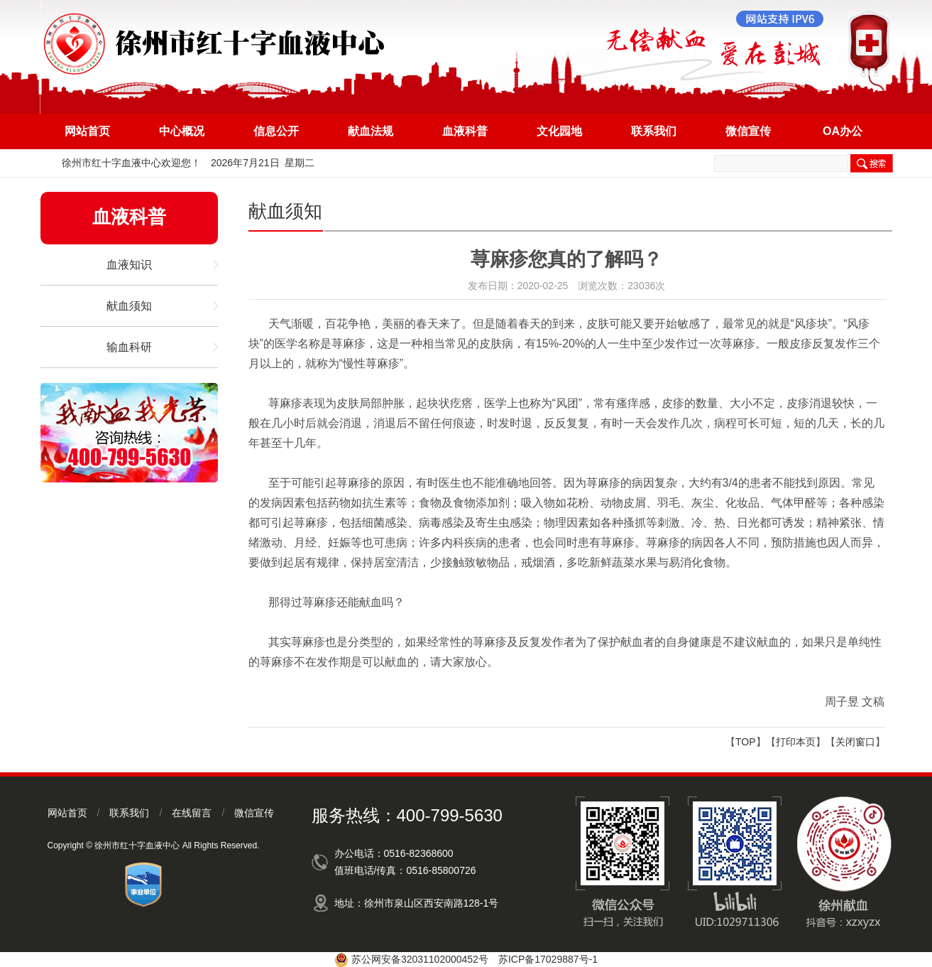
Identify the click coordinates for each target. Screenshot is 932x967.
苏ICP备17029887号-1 (548, 959)
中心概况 (181, 131)
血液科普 (465, 131)
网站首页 (87, 131)
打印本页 (796, 741)
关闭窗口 (855, 741)
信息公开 (276, 131)
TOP (745, 741)
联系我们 (653, 131)
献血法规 (370, 131)
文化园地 (559, 131)
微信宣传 (748, 131)
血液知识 (129, 265)
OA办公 (842, 131)
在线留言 (192, 813)
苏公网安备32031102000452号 (419, 959)
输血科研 (129, 347)
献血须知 (129, 306)
